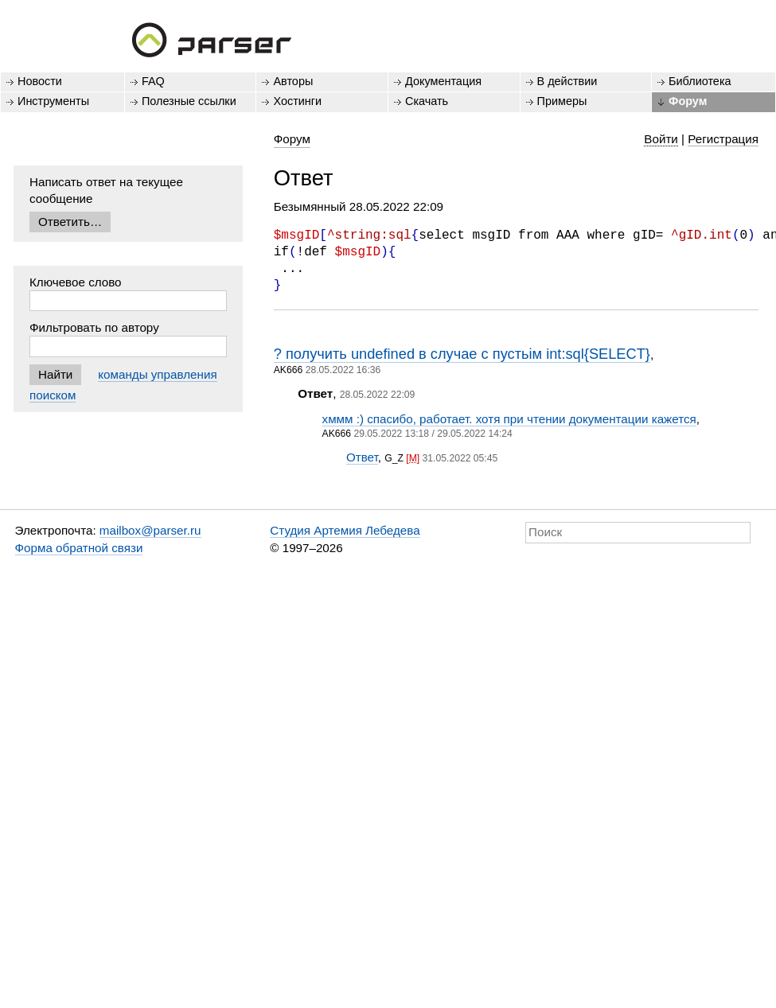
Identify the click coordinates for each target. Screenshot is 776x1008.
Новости (40, 81)
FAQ (153, 81)
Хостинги (297, 101)
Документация (443, 81)
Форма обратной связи (79, 548)
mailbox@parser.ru (150, 530)
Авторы (293, 81)
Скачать (426, 101)
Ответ (362, 457)
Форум (688, 101)
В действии (567, 81)
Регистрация (723, 139)
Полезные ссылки (189, 101)
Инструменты (53, 101)
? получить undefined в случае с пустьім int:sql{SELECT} (462, 353)
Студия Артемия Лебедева (344, 530)
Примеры (562, 101)
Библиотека (700, 81)
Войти (661, 139)
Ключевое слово (75, 282)
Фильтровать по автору (94, 327)
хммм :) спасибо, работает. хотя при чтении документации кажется (509, 419)
